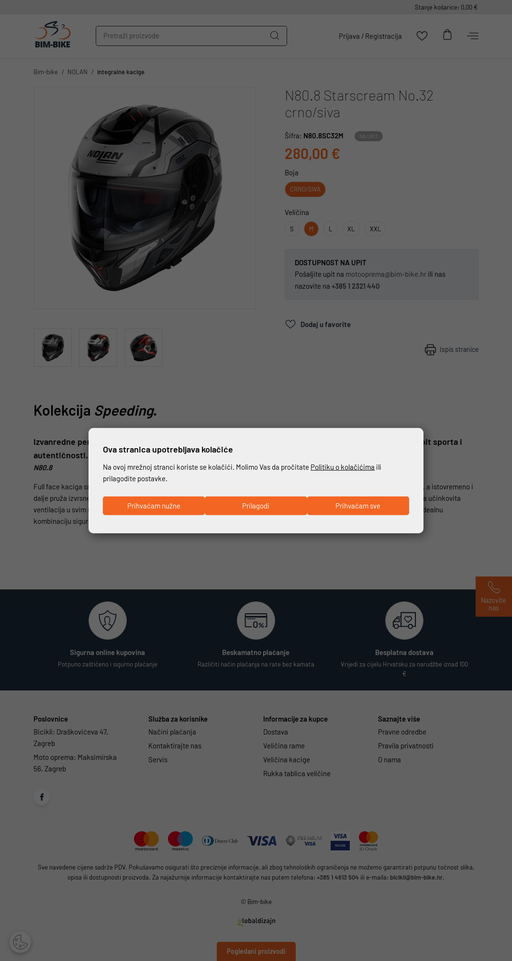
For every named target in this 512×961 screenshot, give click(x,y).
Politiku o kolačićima (343, 467)
